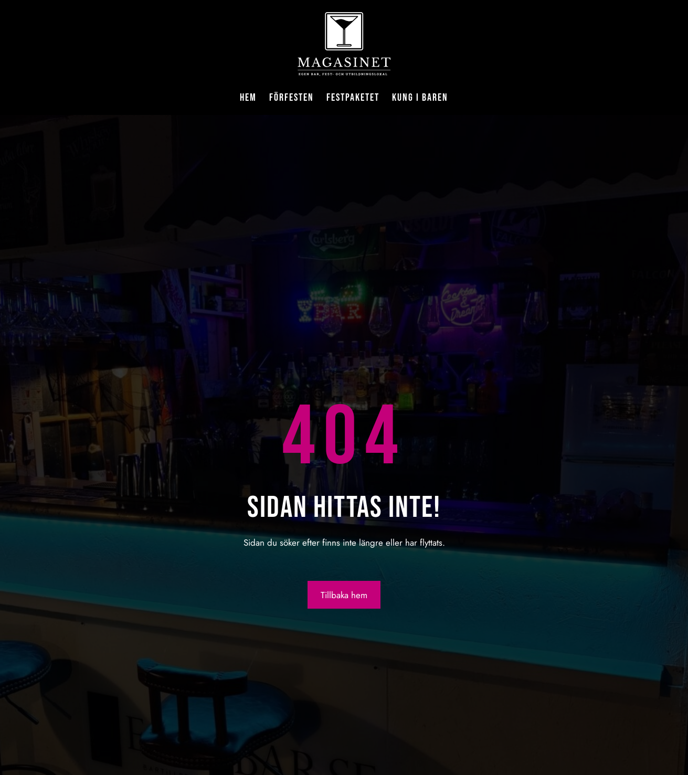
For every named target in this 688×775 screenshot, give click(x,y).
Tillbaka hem (344, 595)
